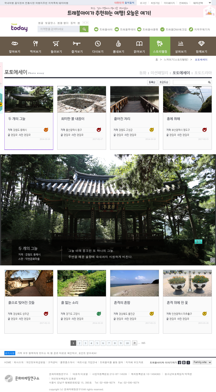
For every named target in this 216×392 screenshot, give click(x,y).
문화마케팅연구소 (58, 373)
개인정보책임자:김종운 (63, 378)
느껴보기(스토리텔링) (176, 59)
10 (127, 342)
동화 (142, 73)
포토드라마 (203, 73)
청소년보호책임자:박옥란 (178, 373)
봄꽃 (40, 22)
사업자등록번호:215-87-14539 (109, 373)
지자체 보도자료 (134, 362)
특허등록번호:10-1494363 (145, 373)
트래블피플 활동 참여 (111, 362)
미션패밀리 (159, 73)
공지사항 (10, 353)
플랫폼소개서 (67, 362)
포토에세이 (181, 73)
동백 (73, 22)
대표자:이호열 (80, 373)
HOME (7, 362)
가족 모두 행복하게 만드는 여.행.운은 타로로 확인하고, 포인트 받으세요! (57, 353)
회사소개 (19, 362)
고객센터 (53, 362)
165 (143, 342)
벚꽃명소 (50, 22)
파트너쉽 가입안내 (87, 362)
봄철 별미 (63, 22)
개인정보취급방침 (35, 362)
